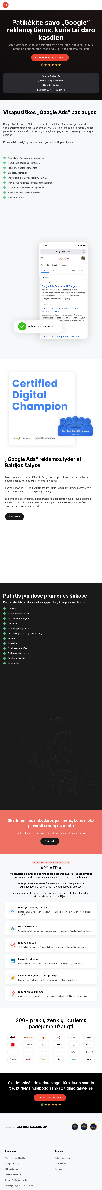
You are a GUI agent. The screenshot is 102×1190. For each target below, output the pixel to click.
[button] (97, 5)
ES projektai (60, 1163)
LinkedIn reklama (13, 1174)
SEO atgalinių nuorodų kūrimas (19, 1185)
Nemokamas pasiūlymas (50, 1097)
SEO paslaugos (11, 1168)
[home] (7, 4)
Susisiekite (14, 516)
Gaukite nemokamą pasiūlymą (50, 57)
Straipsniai (60, 1168)
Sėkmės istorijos (62, 1158)
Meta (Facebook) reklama (16, 1158)
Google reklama (12, 1163)
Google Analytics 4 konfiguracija (19, 1179)
